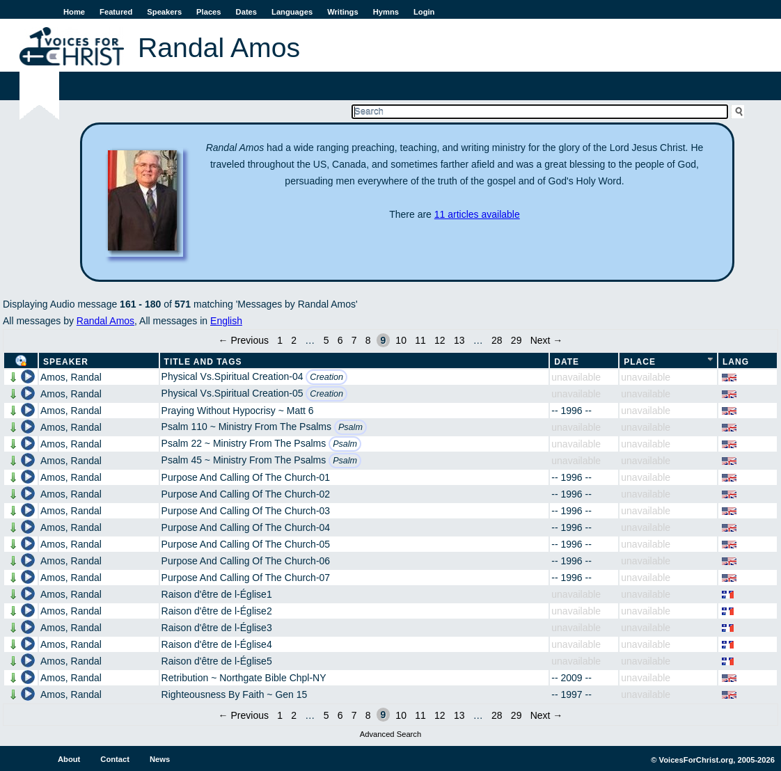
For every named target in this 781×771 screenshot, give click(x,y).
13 (459, 340)
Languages (292, 12)
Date (566, 362)
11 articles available (477, 214)
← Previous (244, 340)
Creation (326, 377)
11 (420, 340)
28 (497, 340)
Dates (246, 12)
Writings (342, 12)
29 (516, 340)
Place (640, 362)
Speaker (65, 362)
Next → (546, 340)
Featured (116, 12)
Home (74, 12)
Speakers (164, 12)
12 (439, 340)
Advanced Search (390, 734)
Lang (736, 362)
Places (208, 12)
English (226, 320)
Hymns (386, 12)
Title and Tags (203, 362)
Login (423, 12)
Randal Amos (105, 320)
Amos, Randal (71, 377)
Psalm (350, 427)
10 (401, 340)
